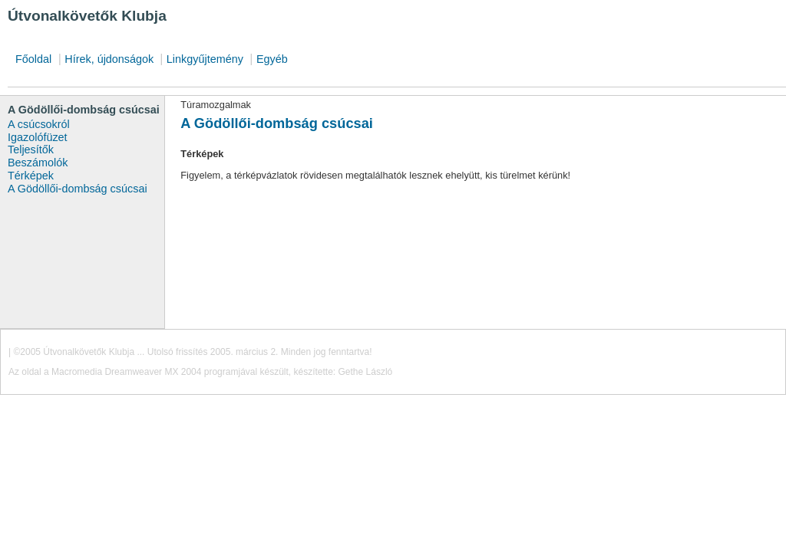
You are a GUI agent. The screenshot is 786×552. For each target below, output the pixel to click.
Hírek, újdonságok (110, 59)
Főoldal (33, 59)
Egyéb (272, 59)
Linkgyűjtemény (205, 59)
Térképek (31, 175)
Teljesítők (31, 149)
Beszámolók (38, 162)
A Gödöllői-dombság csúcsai (77, 188)
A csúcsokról (39, 124)
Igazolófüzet (38, 137)
